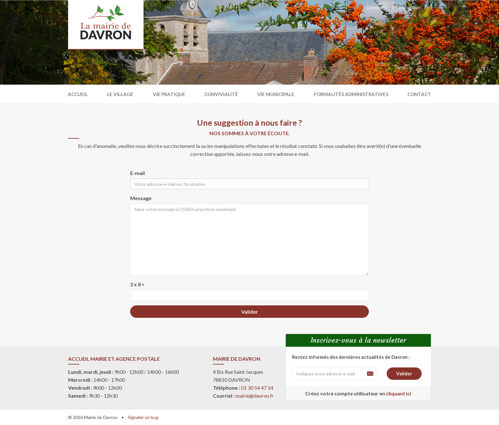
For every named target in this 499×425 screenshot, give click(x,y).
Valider (249, 312)
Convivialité (221, 94)
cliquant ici (398, 393)
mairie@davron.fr (254, 396)
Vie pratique (169, 94)
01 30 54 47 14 (257, 388)
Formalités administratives (351, 94)
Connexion (377, 7)
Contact (419, 94)
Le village (120, 94)
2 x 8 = (137, 284)
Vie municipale (275, 94)
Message (140, 198)
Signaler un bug (143, 417)
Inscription (409, 7)
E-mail (137, 173)
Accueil (78, 94)
